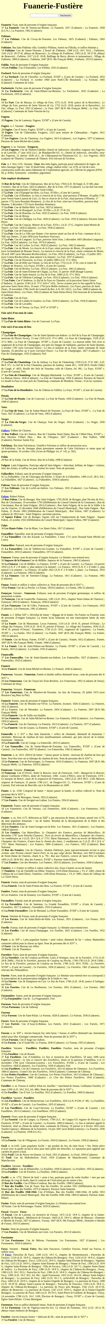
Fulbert (5, 430)
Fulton (5, 496)
